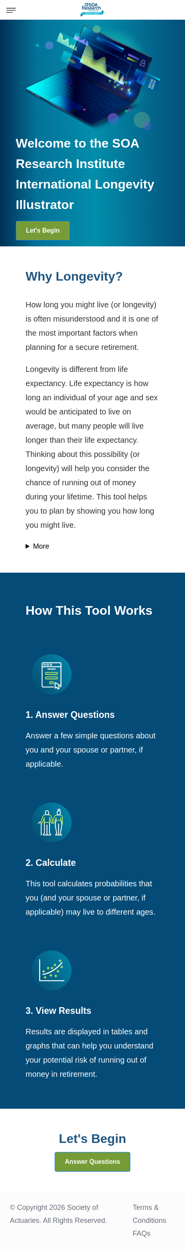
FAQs (141, 1233)
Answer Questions (92, 1161)
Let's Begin (43, 230)
